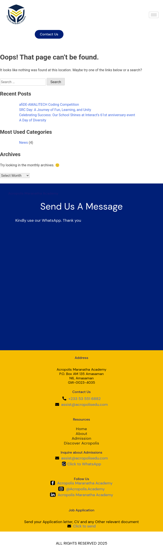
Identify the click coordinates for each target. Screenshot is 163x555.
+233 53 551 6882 (84, 398)
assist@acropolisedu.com (84, 404)
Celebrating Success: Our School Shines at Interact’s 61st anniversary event (77, 115)
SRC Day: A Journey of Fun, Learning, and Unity (55, 110)
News (23, 142)
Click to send (84, 526)
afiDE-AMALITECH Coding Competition (49, 104)
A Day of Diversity (32, 120)
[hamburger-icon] (154, 15)
